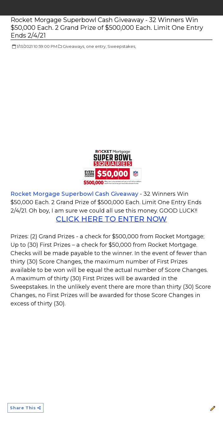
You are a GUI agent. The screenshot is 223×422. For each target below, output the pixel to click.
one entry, (96, 46)
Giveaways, (74, 46)
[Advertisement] (63, 99)
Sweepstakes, (121, 46)
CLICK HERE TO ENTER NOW (111, 218)
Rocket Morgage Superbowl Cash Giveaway (74, 193)
